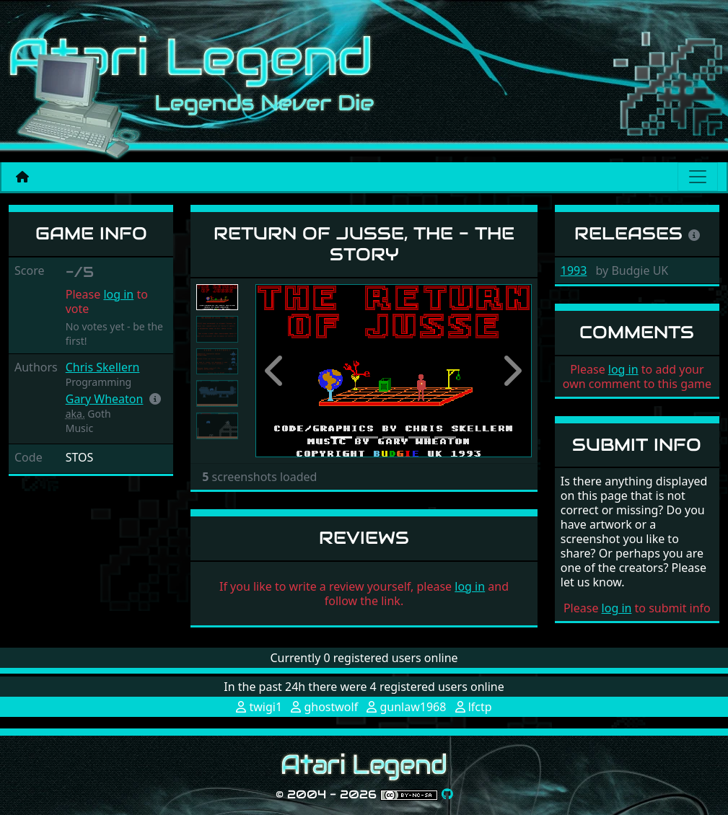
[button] (155, 399)
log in (118, 294)
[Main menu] (697, 176)
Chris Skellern (103, 367)
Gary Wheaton (105, 399)
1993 (574, 270)
